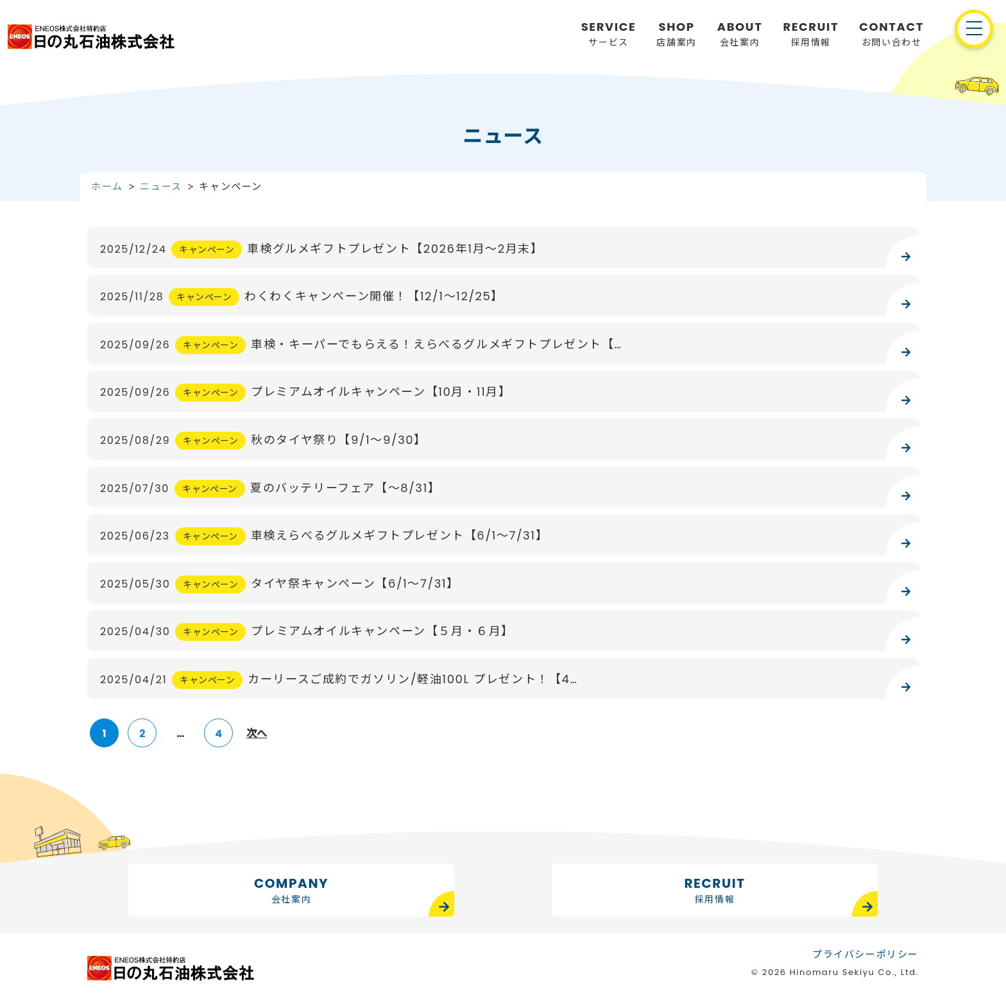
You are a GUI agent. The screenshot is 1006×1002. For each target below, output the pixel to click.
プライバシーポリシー (865, 952)
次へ (256, 733)
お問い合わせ (891, 33)
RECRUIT (715, 890)
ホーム (107, 186)
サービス (608, 33)
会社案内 (740, 33)
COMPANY (292, 890)
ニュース (161, 186)
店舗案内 (676, 33)
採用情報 (811, 33)
